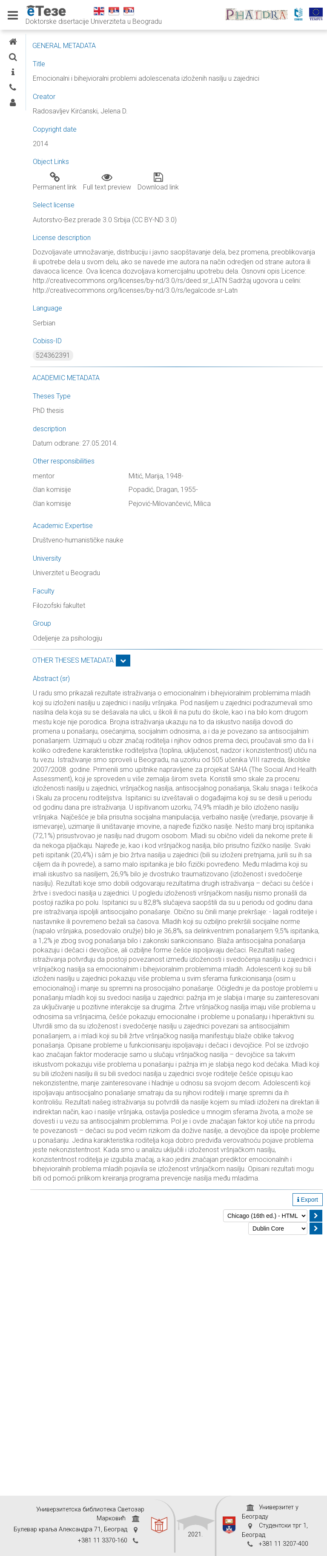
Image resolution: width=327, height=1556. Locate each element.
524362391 (134, 384)
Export (307, 1456)
